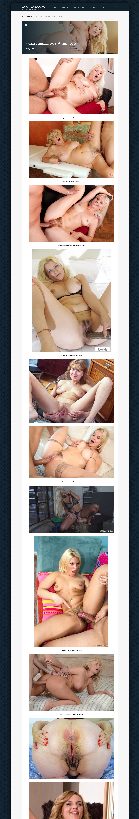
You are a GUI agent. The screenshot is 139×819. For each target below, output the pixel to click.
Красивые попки (77, 7)
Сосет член (92, 7)
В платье (103, 7)
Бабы (56, 7)
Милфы (65, 7)
